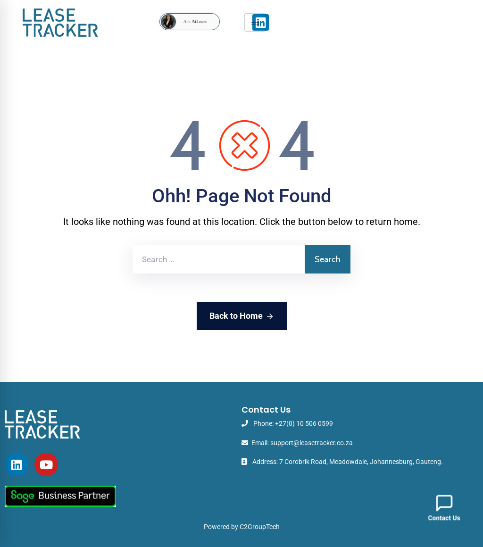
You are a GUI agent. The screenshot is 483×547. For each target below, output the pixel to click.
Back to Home (241, 316)
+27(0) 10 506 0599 (304, 423)
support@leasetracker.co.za (311, 443)
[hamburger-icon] (255, 22)
